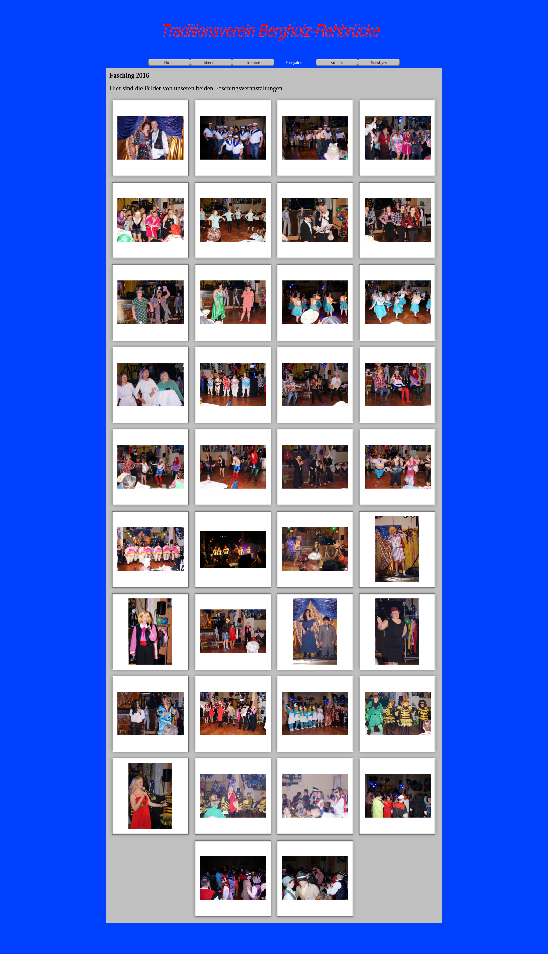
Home (169, 62)
